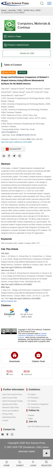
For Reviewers (33, 398)
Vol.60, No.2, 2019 (32, 10)
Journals (12, 10)
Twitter (30, 419)
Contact (5, 420)
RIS (15, 301)
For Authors (32, 401)
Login (33, 463)
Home (3, 10)
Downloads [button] (14, 357)
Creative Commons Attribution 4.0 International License (32, 335)
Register (46, 463)
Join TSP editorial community (39, 427)
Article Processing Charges (12, 401)
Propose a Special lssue (16, 45)
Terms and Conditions (10, 411)
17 (9, 317)
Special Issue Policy (10, 404)
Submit (20, 463)
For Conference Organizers (38, 404)
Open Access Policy (9, 398)
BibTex (3, 301)
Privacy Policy (7, 414)
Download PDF (13, 149)
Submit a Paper (12, 36)
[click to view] (26, 317)
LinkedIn (31, 415)
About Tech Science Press (12, 394)
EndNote (10, 301)
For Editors (32, 394)
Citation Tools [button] (38, 357)
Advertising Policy (9, 417)
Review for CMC (27, 53)
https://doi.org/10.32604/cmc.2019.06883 (16, 142)
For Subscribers (34, 407)
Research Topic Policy (10, 407)
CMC (19, 10)
